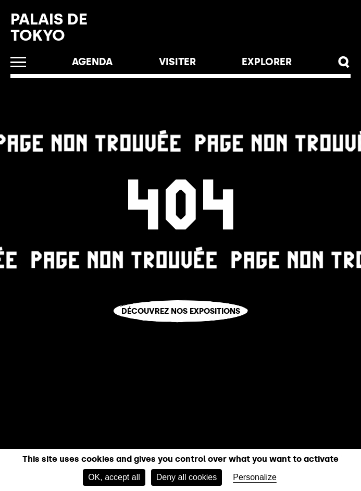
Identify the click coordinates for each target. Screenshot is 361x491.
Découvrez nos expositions (180, 311)
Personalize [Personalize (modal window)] (255, 477)
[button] (344, 62)
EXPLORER (267, 62)
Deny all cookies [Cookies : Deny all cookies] (186, 477)
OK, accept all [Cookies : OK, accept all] (114, 477)
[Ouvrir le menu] (18, 62)
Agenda (92, 62)
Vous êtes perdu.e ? (180, 328)
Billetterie (219, 32)
